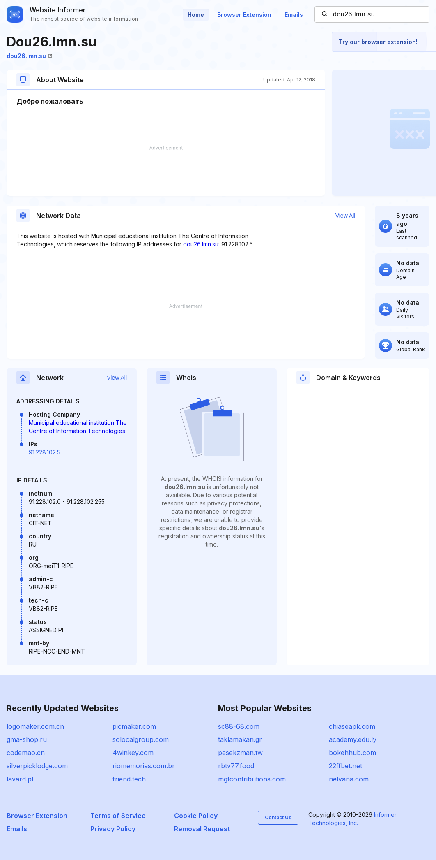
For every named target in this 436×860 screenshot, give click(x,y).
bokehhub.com (352, 753)
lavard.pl (20, 779)
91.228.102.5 (44, 452)
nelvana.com (349, 779)
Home (196, 14)
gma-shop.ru (27, 739)
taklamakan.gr (240, 739)
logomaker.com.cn (35, 726)
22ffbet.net (345, 766)
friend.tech (129, 779)
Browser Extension (244, 14)
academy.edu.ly (352, 739)
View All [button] (345, 215)
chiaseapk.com (352, 726)
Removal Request (202, 829)
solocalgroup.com (140, 739)
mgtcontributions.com (252, 779)
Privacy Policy (112, 829)
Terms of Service (118, 815)
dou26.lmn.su (29, 55)
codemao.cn (26, 753)
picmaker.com (134, 726)
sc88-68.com (238, 726)
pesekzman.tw (240, 753)
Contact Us (278, 817)
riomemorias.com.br (143, 766)
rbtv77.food (236, 766)
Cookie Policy (196, 815)
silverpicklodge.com (37, 766)
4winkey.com (133, 753)
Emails (294, 14)
